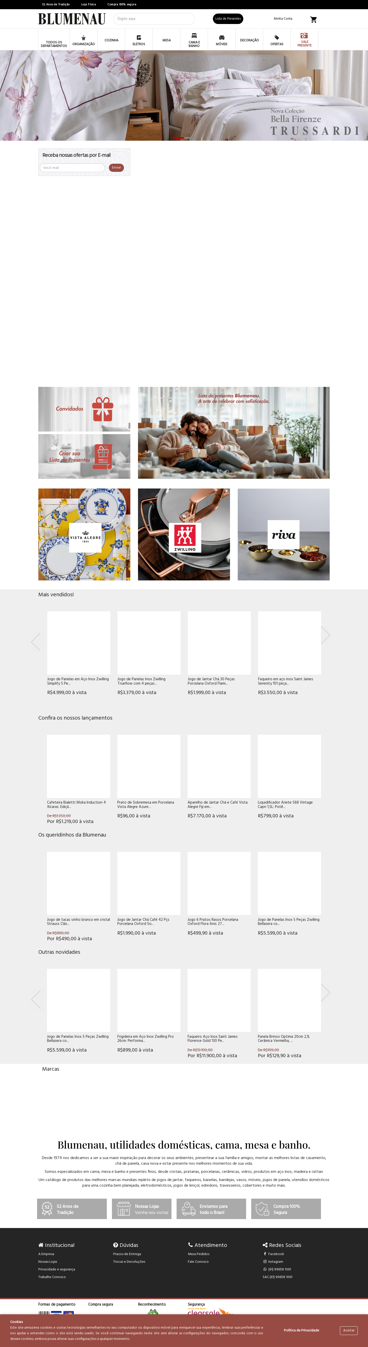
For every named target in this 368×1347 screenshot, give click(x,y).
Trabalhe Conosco (52, 1277)
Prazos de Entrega (127, 1254)
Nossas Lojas (47, 1262)
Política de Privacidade (301, 1330)
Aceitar (348, 1330)
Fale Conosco (198, 1262)
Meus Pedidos (198, 1254)
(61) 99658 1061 (277, 1269)
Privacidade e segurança (56, 1269)
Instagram (273, 1262)
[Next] (325, 635)
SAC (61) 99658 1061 (277, 1277)
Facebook (273, 1254)
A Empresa (46, 1254)
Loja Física (88, 4)
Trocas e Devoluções (129, 1262)
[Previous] (37, 642)
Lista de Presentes (228, 18)
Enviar (116, 168)
